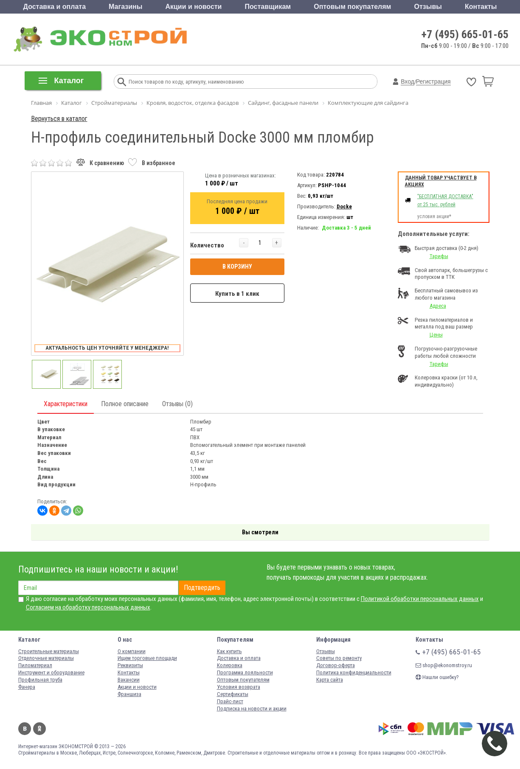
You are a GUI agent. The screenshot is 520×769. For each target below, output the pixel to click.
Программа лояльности (245, 672)
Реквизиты (130, 665)
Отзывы (428, 6)
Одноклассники (39, 728)
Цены (436, 334)
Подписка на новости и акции (252, 708)
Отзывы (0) (177, 404)
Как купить (229, 651)
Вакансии (129, 679)
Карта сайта (329, 679)
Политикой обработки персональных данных (420, 599)
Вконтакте (24, 728)
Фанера (26, 687)
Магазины (125, 6)
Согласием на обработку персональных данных (88, 607)
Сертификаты (232, 694)
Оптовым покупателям (352, 6)
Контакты (481, 6)
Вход (407, 81)
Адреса (438, 306)
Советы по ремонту (339, 658)
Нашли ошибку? (437, 677)
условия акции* (434, 216)
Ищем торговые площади (147, 658)
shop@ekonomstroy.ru (444, 665)
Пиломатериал (35, 665)
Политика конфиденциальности (353, 672)
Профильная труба (40, 679)
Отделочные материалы (46, 658)
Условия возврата (238, 687)
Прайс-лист (230, 701)
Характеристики (65, 404)
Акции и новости (193, 6)
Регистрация (433, 81)
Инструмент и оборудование (51, 672)
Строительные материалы (48, 651)
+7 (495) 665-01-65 (465, 34)
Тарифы (439, 256)
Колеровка (229, 665)
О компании (132, 651)
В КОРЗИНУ (237, 266)
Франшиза (129, 694)
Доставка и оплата (54, 6)
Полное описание (125, 404)
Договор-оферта (335, 665)
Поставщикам (268, 6)
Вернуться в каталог (59, 119)
